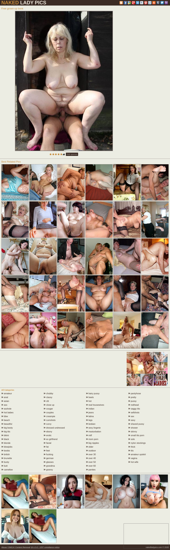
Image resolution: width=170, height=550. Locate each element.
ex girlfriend (50, 439)
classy (48, 397)
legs (89, 420)
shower (133, 428)
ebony (48, 431)
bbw (4, 416)
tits (131, 450)
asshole (6, 409)
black (5, 439)
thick (131, 447)
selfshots (133, 412)
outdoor (91, 450)
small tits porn (136, 435)
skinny (132, 431)
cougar (48, 409)
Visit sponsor (72, 154)
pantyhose (134, 393)
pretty (132, 397)
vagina (132, 458)
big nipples (92, 443)
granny (48, 470)
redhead (133, 405)
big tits (5, 431)
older (89, 447)
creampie (49, 416)
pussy (132, 401)
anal (4, 397)
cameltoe (7, 470)
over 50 (91, 462)
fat (46, 447)
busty (5, 462)
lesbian (90, 424)
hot (89, 401)
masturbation (93, 431)
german (49, 458)
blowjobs (6, 447)
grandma (49, 466)
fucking (48, 454)
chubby (48, 393)
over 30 (91, 454)
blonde (5, 443)
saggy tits (134, 409)
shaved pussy (136, 424)
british (5, 454)
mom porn (92, 439)
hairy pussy (93, 393)
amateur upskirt (137, 454)
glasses (49, 462)
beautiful (6, 424)
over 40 (91, 458)
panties (91, 470)
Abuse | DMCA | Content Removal (15, 547)
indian (90, 409)
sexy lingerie (93, 428)
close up (49, 405)
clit (46, 401)
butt (4, 466)
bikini (5, 435)
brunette (6, 458)
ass (4, 405)
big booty (7, 428)
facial (47, 443)
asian (5, 401)
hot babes (7, 412)
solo (131, 439)
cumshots (49, 420)
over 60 (91, 466)
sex (131, 416)
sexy (131, 420)
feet (47, 450)
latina (90, 416)
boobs (5, 450)
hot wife (133, 462)
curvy (47, 424)
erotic (48, 435)
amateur (6, 393)
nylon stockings (137, 443)
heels (90, 397)
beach (5, 420)
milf (89, 435)
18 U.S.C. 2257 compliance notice (45, 547)
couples (49, 412)
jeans (90, 412)
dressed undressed (54, 428)
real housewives (95, 405)
